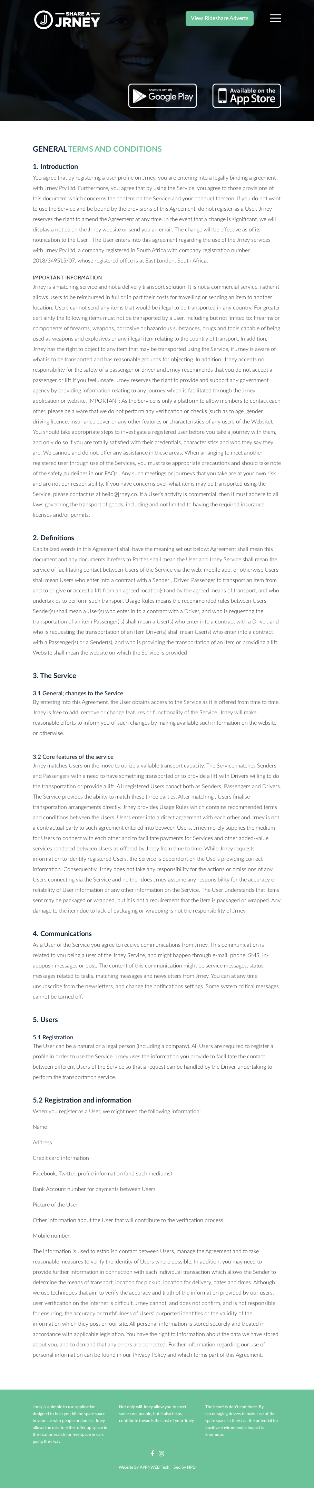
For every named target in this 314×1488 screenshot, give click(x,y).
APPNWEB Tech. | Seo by (163, 1467)
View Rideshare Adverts (219, 18)
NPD (191, 1467)
